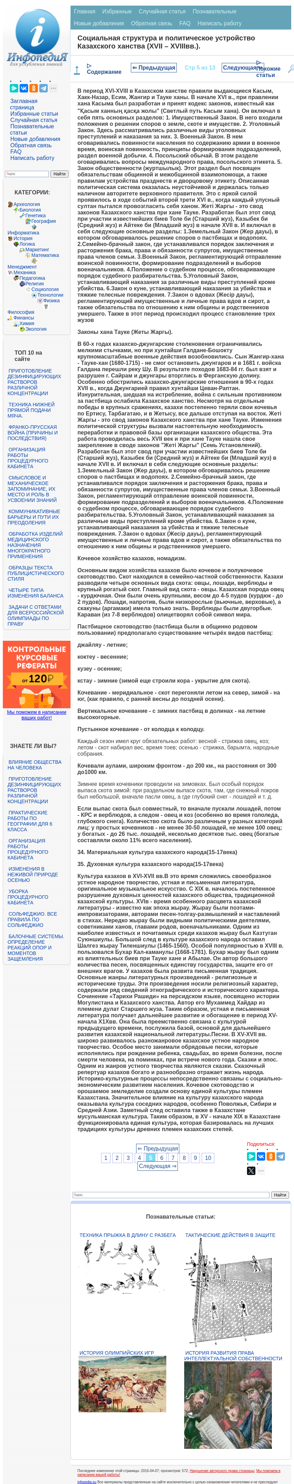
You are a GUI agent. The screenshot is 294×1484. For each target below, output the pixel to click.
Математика (45, 255)
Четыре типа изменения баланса (35, 593)
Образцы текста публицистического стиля (35, 573)
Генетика (35, 215)
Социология (45, 289)
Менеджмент (22, 267)
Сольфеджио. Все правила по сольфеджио (32, 919)
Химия (26, 323)
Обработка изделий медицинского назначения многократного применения (34, 545)
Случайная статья (33, 120)
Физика (51, 300)
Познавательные (214, 11)
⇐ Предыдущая (153, 68)
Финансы (23, 318)
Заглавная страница (23, 104)
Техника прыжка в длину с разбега (128, 1235)
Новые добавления (35, 139)
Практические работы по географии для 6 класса (29, 821)
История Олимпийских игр (117, 1353)
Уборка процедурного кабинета (27, 897)
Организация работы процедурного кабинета (27, 458)
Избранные (117, 11)
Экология (35, 329)
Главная (84, 11)
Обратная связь (31, 145)
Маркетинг (37, 249)
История (22, 238)
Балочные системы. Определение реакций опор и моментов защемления (35, 948)
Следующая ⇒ (243, 68)
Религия (34, 283)
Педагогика (32, 278)
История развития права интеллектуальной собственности (233, 1355)
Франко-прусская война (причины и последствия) (32, 432)
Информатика (23, 232)
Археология (26, 204)
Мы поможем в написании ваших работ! (36, 715)
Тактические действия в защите (230, 1235)
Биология (30, 210)
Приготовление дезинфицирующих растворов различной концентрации (34, 382)
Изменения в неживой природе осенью (32, 874)
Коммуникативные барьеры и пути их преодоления (33, 517)
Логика (27, 244)
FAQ (15, 152)
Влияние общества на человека (34, 764)
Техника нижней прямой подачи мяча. (30, 410)
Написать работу (32, 158)
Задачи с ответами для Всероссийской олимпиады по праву (35, 615)
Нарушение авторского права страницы (222, 1471)
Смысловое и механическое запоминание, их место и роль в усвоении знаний (31, 489)
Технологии (50, 295)
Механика (24, 272)
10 (208, 1158)
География (43, 221)
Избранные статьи (34, 114)
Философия (20, 312)
